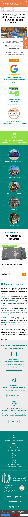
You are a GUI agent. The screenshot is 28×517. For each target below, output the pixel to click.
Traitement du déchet (14, 171)
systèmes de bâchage (8, 312)
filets (18, 310)
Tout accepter (5, 515)
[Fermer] (26, 2)
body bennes (16, 300)
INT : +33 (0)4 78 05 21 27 (14, 450)
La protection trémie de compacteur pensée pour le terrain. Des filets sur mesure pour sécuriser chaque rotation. (12, 3)
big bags (8, 300)
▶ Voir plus (4, 339)
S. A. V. (14, 457)
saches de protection (11, 302)
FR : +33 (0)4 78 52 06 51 (14, 449)
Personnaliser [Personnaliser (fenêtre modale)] (24, 515)
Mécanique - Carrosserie (14, 187)
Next (24, 34)
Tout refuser (14, 515)
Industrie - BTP (14, 203)
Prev (4, 34)
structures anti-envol (8, 322)
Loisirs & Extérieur (14, 219)
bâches (23, 310)
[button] (21, 8)
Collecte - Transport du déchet (14, 155)
